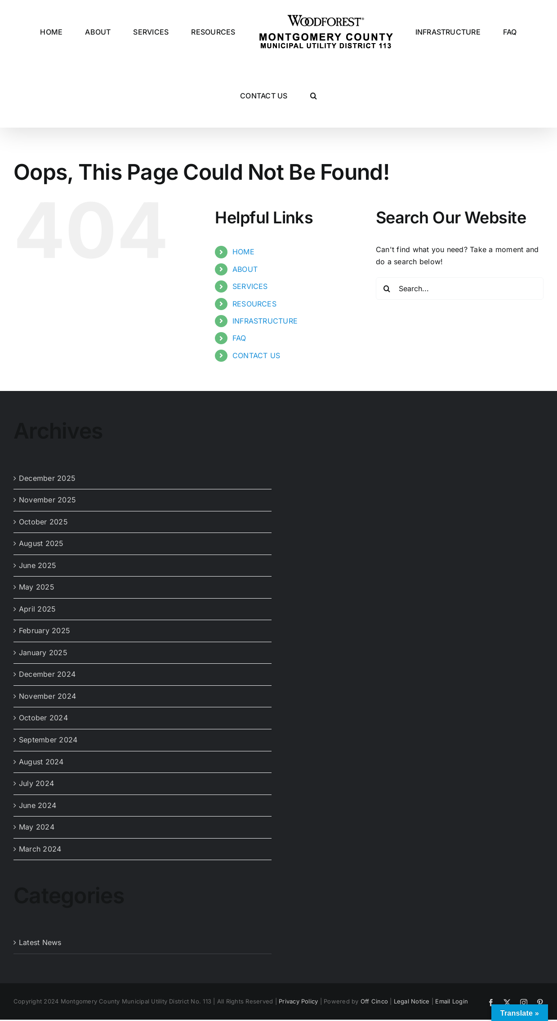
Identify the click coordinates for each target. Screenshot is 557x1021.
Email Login (451, 1001)
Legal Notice (412, 1001)
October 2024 (43, 717)
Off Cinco (374, 1001)
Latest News (40, 942)
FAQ (239, 337)
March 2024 (40, 848)
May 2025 (36, 586)
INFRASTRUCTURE (265, 320)
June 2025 (37, 565)
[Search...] (460, 288)
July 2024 (36, 783)
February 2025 (44, 630)
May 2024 (36, 826)
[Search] (387, 288)
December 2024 (47, 674)
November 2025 (47, 499)
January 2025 (43, 652)
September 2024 (48, 739)
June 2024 (37, 805)
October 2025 (43, 521)
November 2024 (47, 696)
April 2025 (37, 608)
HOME (243, 251)
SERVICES (250, 286)
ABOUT (245, 269)
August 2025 (41, 543)
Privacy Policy (298, 1001)
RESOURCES (254, 303)
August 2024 (41, 761)
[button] (313, 96)
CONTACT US (256, 355)
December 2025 (47, 478)
